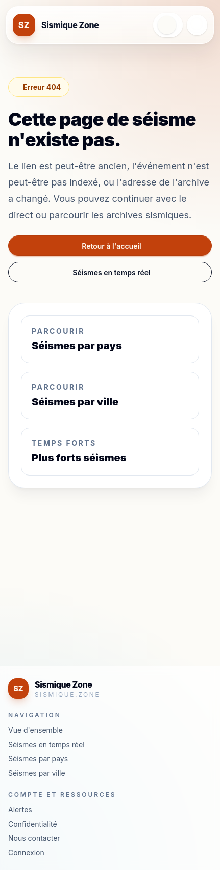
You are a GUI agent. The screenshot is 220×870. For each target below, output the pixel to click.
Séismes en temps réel (111, 272)
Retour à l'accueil (111, 246)
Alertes (20, 809)
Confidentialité (32, 824)
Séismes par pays (38, 758)
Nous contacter (34, 838)
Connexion (26, 852)
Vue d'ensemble (35, 730)
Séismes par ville (36, 773)
